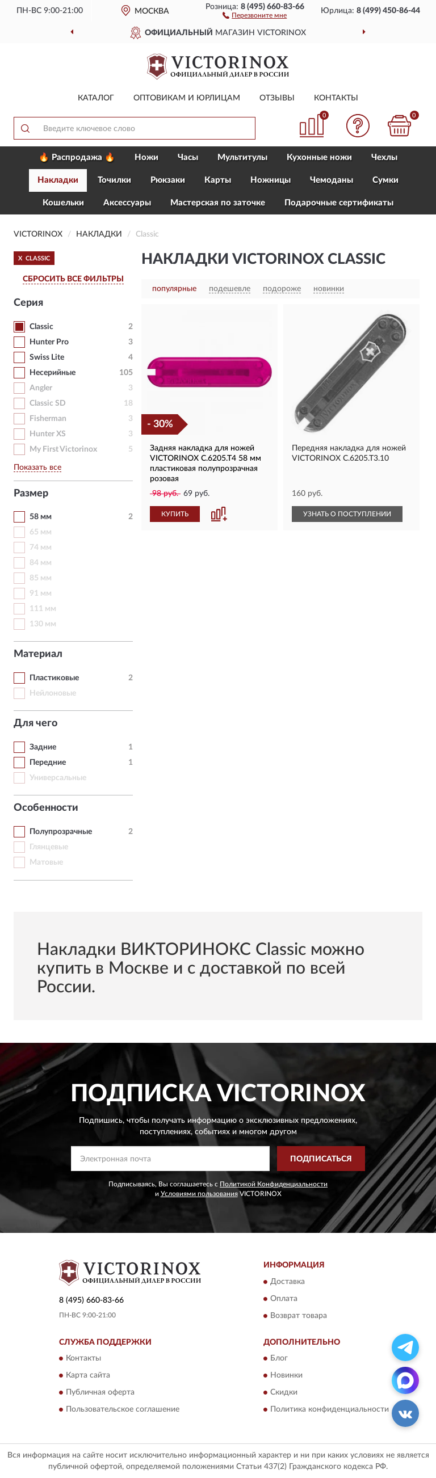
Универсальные (58, 778)
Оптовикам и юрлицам (186, 98)
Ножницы (270, 180)
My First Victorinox (63, 449)
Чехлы (384, 157)
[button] (255, 14)
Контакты (336, 98)
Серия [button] (28, 303)
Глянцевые (49, 847)
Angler (41, 388)
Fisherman (48, 419)
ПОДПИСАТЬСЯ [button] (321, 1159)
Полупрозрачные (61, 832)
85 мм (41, 578)
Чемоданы (331, 180)
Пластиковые (54, 678)
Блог (279, 1359)
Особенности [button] (46, 808)
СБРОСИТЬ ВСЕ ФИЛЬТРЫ (73, 279)
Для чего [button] (35, 723)
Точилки (114, 180)
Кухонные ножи (319, 157)
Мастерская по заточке (217, 203)
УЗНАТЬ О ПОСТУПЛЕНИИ (347, 514)
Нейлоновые (53, 693)
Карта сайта (88, 1376)
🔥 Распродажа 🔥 (77, 157)
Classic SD (48, 403)
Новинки (286, 1376)
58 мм (41, 517)
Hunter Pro (49, 342)
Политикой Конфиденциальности (274, 1184)
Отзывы (277, 98)
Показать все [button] (37, 467)
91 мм (41, 593)
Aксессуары (127, 203)
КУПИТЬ (174, 514)
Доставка (287, 1282)
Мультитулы (242, 157)
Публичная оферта (100, 1393)
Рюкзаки (167, 180)
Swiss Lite (47, 357)
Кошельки (63, 203)
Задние (43, 747)
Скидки (283, 1393)
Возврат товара (298, 1316)
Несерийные (53, 373)
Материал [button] (38, 654)
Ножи (146, 157)
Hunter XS (48, 434)
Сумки (385, 180)
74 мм (41, 547)
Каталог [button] (96, 98)
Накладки (57, 180)
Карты (217, 180)
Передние (48, 763)
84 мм (41, 563)
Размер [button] (31, 494)
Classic (41, 327)
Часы (188, 157)
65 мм (41, 532)
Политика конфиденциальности (329, 1410)
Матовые (46, 862)
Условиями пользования (199, 1193)
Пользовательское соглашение (122, 1410)
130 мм (43, 624)
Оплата (283, 1299)
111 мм (43, 609)
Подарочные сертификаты (338, 203)
